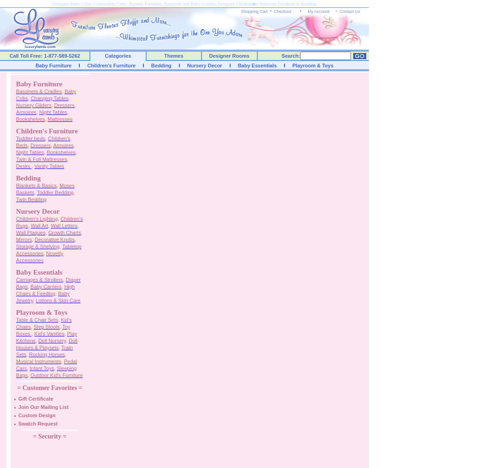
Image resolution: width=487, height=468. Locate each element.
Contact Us (349, 11)
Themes (174, 56)
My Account (318, 11)
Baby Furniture (53, 65)
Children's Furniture (111, 65)
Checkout (282, 11)
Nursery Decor (204, 65)
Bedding (161, 65)
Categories (118, 56)
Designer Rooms (229, 56)
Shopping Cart (254, 11)
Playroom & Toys (312, 65)
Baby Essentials (257, 65)
